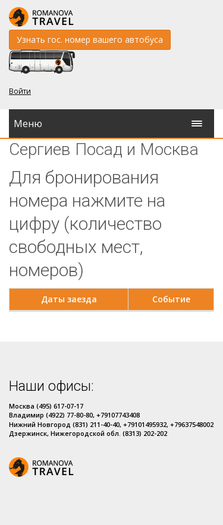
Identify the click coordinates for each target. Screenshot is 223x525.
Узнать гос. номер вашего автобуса (90, 39)
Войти (20, 91)
